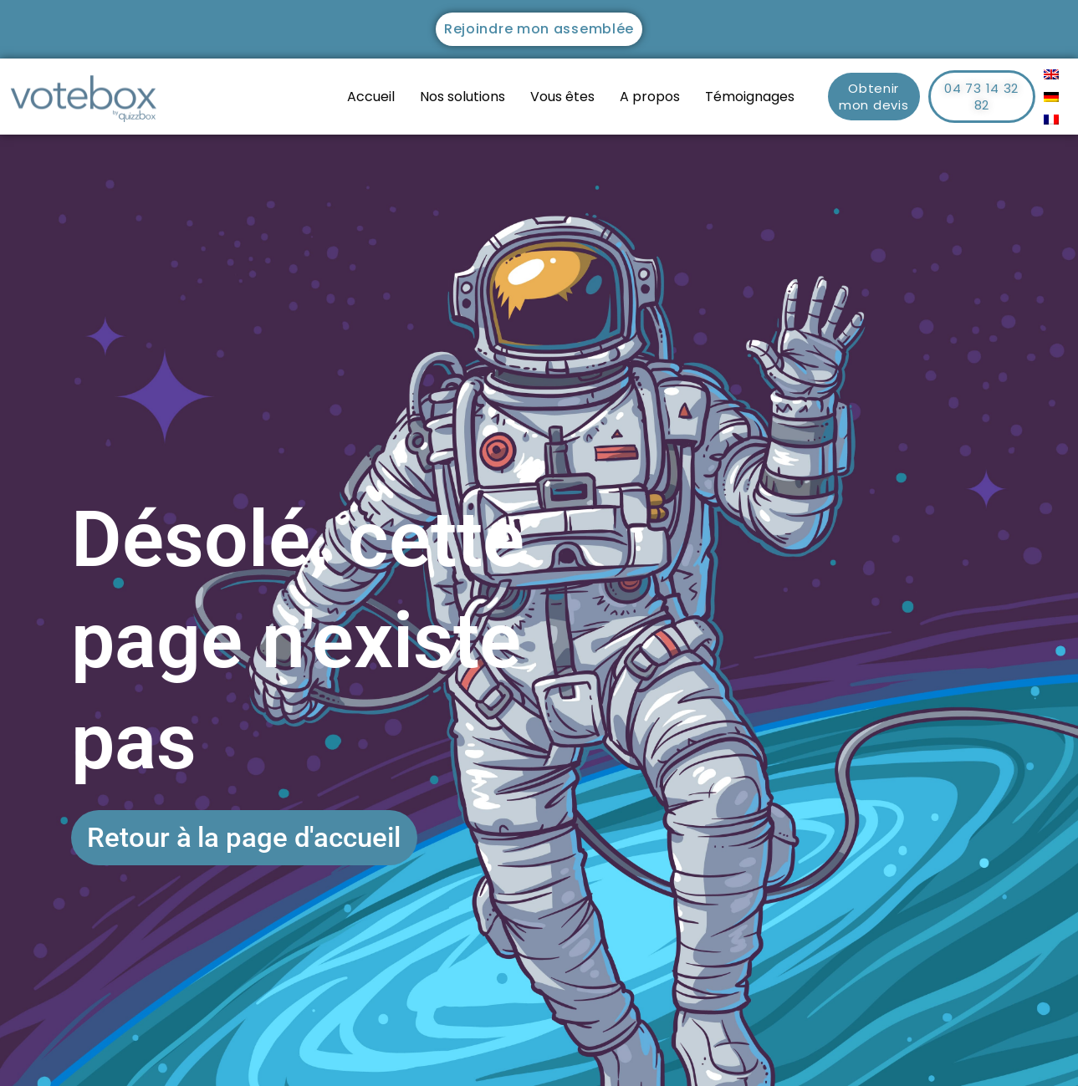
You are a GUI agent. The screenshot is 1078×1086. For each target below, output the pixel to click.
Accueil (371, 96)
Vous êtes (562, 96)
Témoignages (749, 96)
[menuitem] (1051, 74)
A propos (650, 96)
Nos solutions (462, 96)
